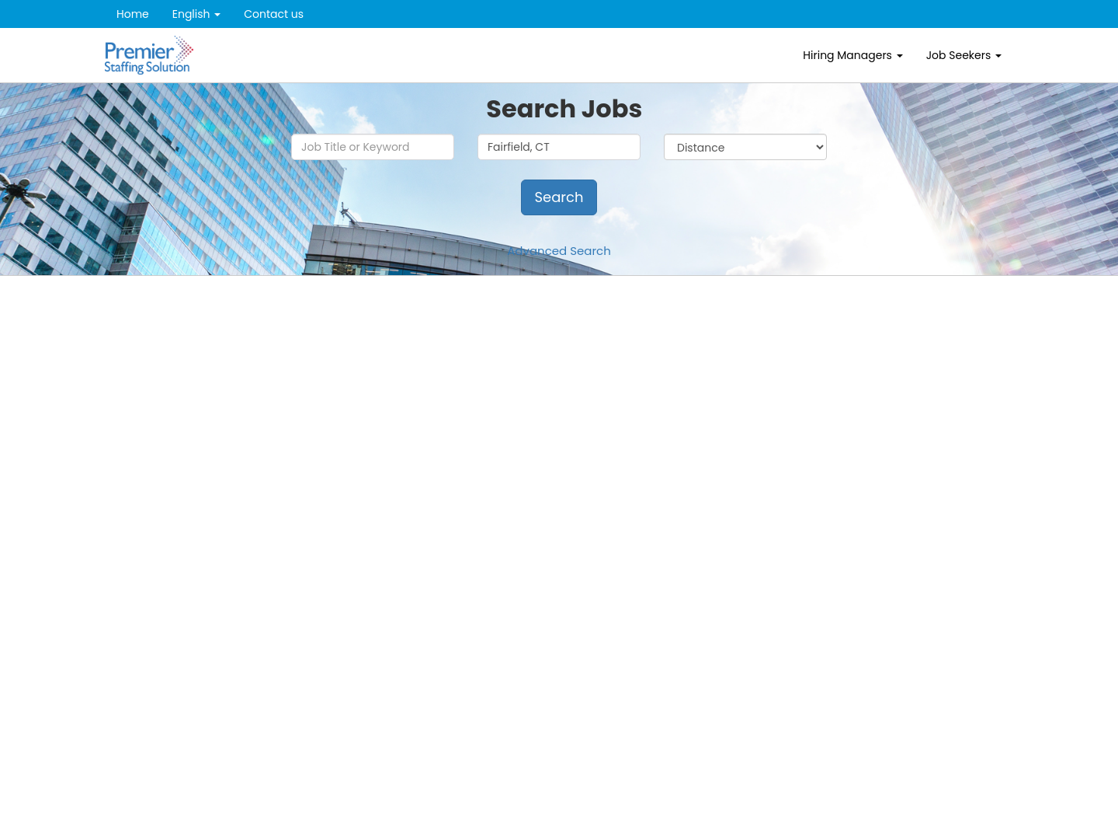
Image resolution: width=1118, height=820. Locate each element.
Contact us (274, 14)
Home (132, 14)
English (196, 14)
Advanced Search (559, 251)
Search (558, 197)
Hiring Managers (852, 55)
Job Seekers (964, 55)
